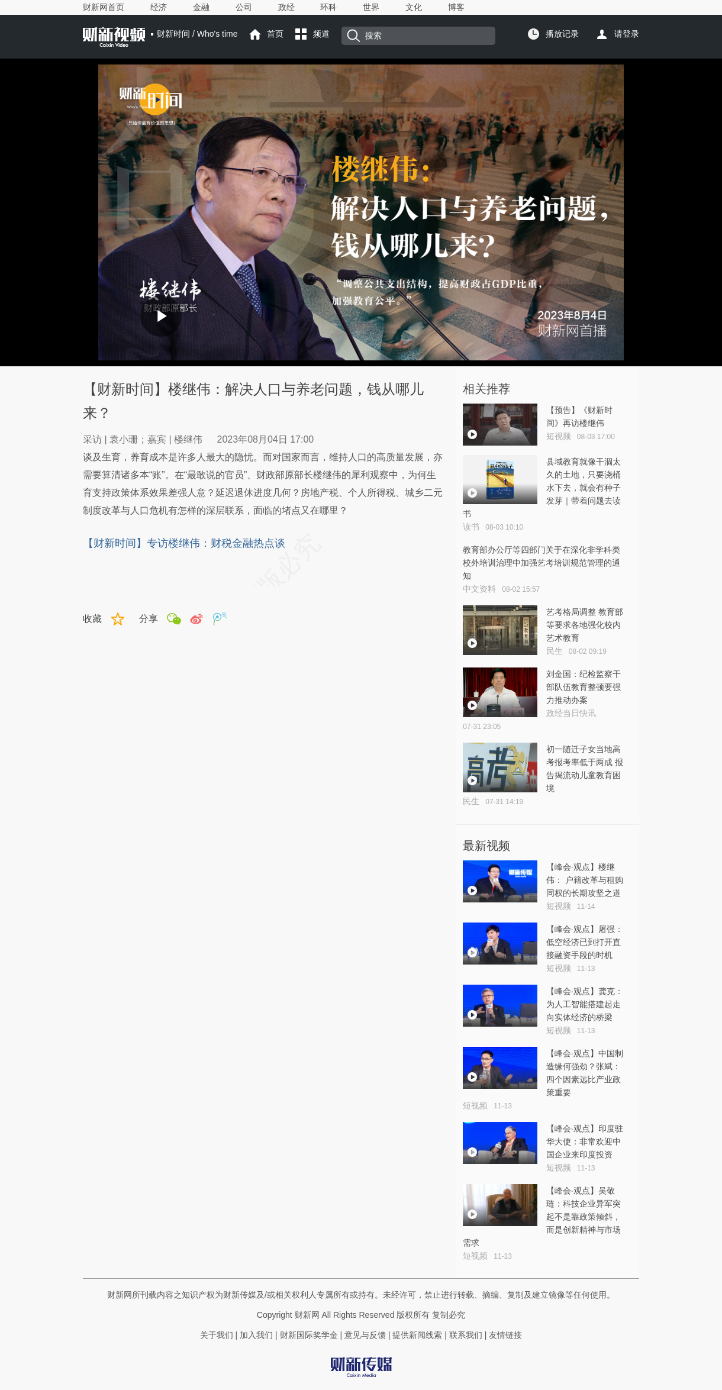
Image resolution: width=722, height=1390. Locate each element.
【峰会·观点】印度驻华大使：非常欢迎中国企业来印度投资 (584, 1141)
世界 (371, 7)
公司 (244, 7)
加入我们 (256, 1335)
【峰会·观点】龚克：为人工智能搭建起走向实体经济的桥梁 (584, 1004)
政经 (286, 7)
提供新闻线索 (417, 1335)
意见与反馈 (365, 1335)
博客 (456, 7)
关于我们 (216, 1335)
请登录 (626, 33)
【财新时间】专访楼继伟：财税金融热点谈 (184, 543)
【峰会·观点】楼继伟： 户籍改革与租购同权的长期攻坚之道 (584, 880)
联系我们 (465, 1335)
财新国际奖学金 (308, 1335)
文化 (413, 7)
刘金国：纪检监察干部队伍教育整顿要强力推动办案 (583, 687)
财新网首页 (103, 7)
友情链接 (505, 1335)
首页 (275, 33)
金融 (201, 7)
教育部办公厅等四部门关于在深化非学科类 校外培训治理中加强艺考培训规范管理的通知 (541, 562)
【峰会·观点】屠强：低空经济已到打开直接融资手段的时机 (584, 942)
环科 (328, 7)
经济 (158, 7)
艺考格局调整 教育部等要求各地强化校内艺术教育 (584, 625)
